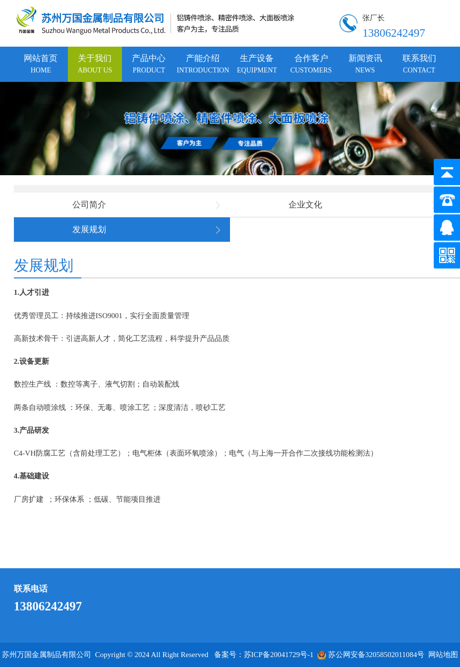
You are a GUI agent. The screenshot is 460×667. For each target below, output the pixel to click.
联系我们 (419, 64)
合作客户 (311, 64)
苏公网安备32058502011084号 (370, 655)
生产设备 (257, 64)
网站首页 (41, 64)
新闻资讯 (365, 64)
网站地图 (443, 655)
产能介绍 (203, 64)
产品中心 (149, 64)
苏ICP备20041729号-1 (279, 655)
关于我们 (95, 64)
